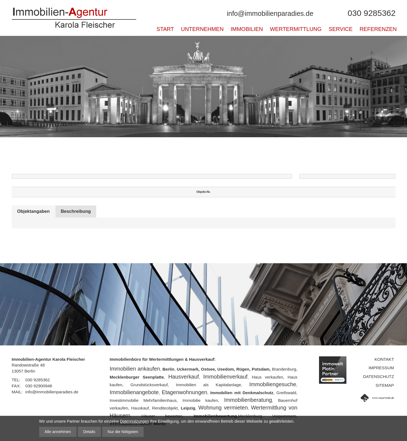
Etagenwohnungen (184, 392)
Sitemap (384, 385)
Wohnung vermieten (223, 408)
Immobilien (246, 29)
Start (165, 29)
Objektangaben (35, 211)
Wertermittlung (296, 29)
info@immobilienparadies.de (270, 13)
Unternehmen (202, 29)
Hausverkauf (183, 377)
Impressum (381, 367)
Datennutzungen (134, 421)
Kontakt (384, 359)
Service (340, 29)
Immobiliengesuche (272, 384)
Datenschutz (378, 376)
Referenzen (378, 29)
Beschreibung (80, 211)
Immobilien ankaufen (135, 369)
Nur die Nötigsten (123, 431)
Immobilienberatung (248, 400)
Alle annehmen (58, 431)
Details (89, 431)
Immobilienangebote (134, 392)
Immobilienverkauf (225, 377)
